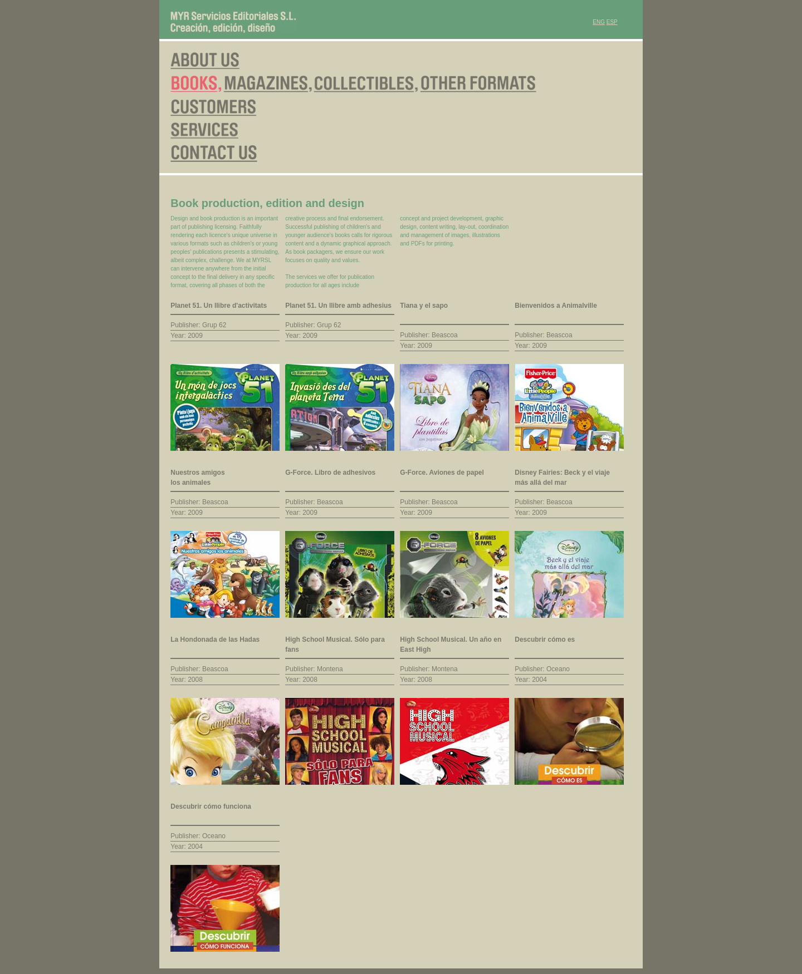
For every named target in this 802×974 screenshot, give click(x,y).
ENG (599, 22)
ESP (612, 22)
